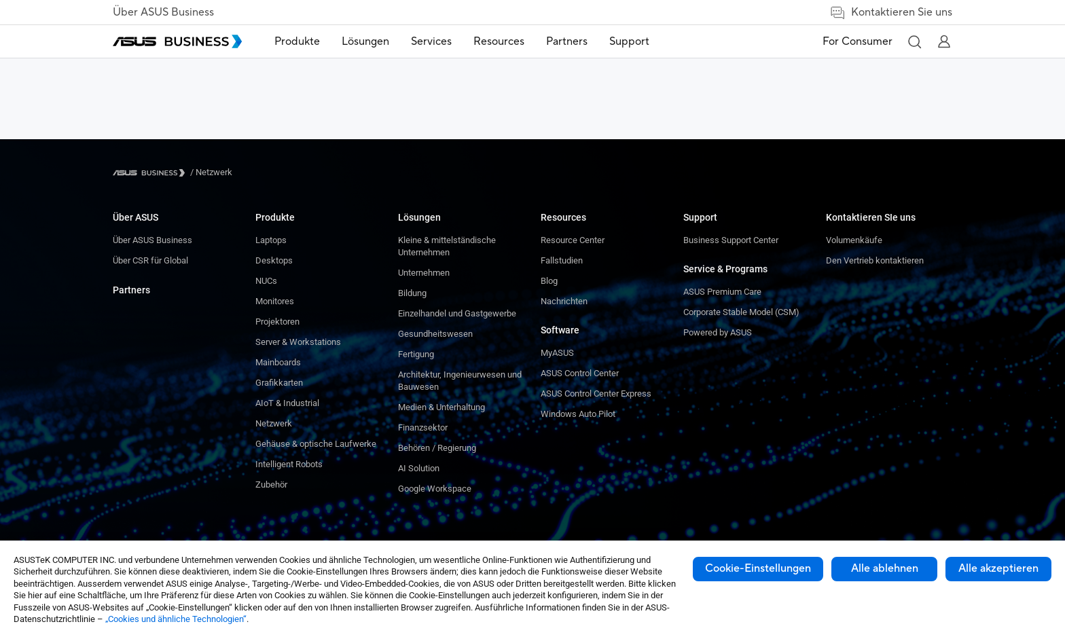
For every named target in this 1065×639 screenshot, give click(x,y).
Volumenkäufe (854, 240)
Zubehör (271, 484)
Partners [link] (567, 41)
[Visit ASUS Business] (151, 173)
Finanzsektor (423, 427)
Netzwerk (273, 423)
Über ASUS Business (163, 12)
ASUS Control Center (580, 373)
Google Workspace (434, 488)
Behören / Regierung (437, 448)
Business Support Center (730, 240)
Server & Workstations (298, 342)
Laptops (271, 240)
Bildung (412, 293)
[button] (914, 41)
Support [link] (629, 41)
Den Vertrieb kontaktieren (875, 260)
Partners (131, 290)
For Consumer (857, 41)
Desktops (274, 260)
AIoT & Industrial (287, 403)
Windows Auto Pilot (578, 414)
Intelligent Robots (289, 464)
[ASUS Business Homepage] (177, 41)
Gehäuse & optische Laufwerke (315, 444)
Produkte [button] (297, 41)
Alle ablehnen (884, 568)
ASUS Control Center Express (596, 393)
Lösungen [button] (365, 41)
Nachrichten (564, 301)
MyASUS (557, 353)
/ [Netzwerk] (211, 172)
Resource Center (572, 240)
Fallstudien (562, 260)
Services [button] (431, 41)
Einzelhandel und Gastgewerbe (457, 313)
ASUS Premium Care (722, 292)
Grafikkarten (279, 383)
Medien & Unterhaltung (441, 407)
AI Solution (418, 468)
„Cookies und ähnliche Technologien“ (176, 619)
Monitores (274, 301)
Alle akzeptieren (998, 568)
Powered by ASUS (717, 332)
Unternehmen (424, 273)
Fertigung (416, 354)
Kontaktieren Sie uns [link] (890, 12)
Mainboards (278, 362)
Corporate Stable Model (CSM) (741, 312)
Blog (549, 281)
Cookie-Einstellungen (758, 568)
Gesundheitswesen (435, 334)
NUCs (266, 281)
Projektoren (277, 321)
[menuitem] (297, 41)
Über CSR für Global (150, 260)
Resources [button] (498, 41)
